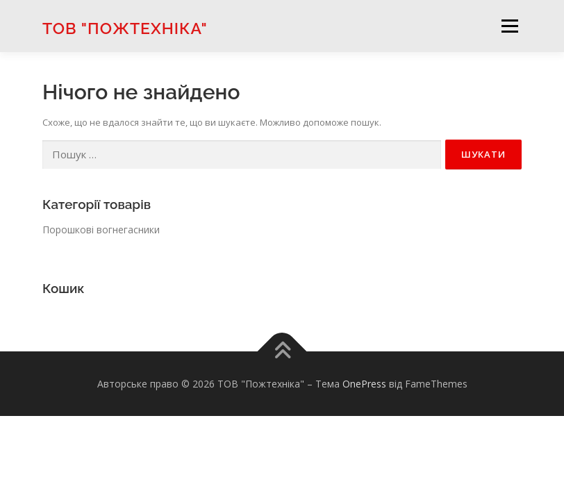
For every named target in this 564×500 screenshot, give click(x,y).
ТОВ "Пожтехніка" (125, 27)
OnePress (364, 383)
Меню (509, 25)
